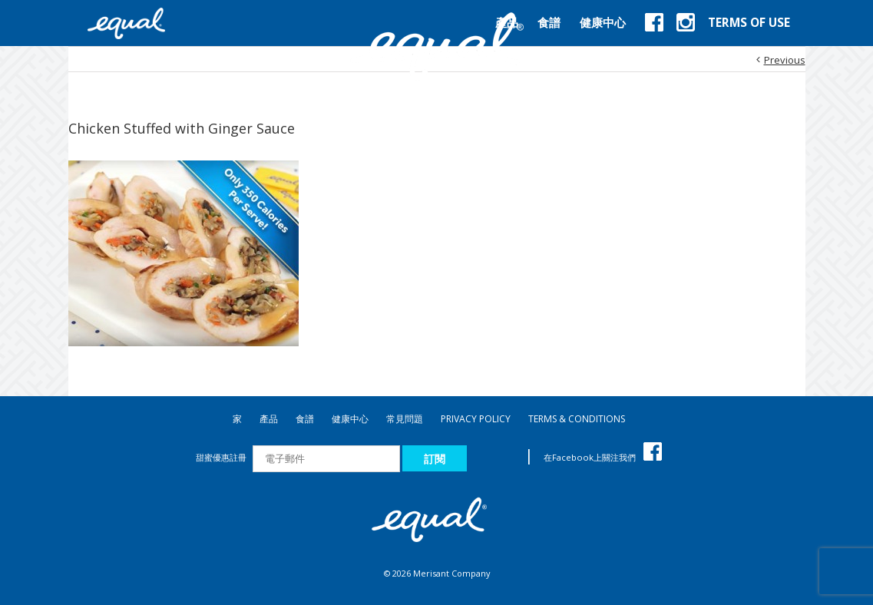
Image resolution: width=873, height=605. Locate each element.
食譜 (305, 418)
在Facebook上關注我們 (603, 457)
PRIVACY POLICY (476, 418)
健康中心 (350, 418)
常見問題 (404, 418)
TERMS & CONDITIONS (576, 418)
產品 (269, 418)
